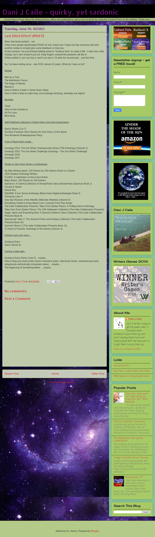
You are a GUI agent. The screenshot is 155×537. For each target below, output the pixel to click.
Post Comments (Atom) (61, 382)
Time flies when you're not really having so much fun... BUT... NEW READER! (137, 398)
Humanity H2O (121, 366)
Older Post (97, 373)
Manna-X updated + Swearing (129, 421)
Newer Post (12, 373)
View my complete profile (127, 349)
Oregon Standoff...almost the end (131, 457)
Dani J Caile (135, 319)
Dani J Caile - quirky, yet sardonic (60, 11)
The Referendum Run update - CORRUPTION (129, 440)
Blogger (95, 531)
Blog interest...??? (134, 477)
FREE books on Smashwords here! (131, 376)
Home (55, 373)
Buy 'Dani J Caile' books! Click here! (132, 371)
